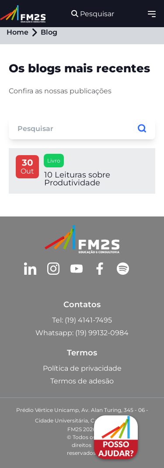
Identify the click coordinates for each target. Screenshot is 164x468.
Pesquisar (92, 14)
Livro (53, 160)
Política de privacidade (82, 368)
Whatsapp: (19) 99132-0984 (82, 333)
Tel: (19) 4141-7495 (82, 320)
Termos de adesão (82, 381)
